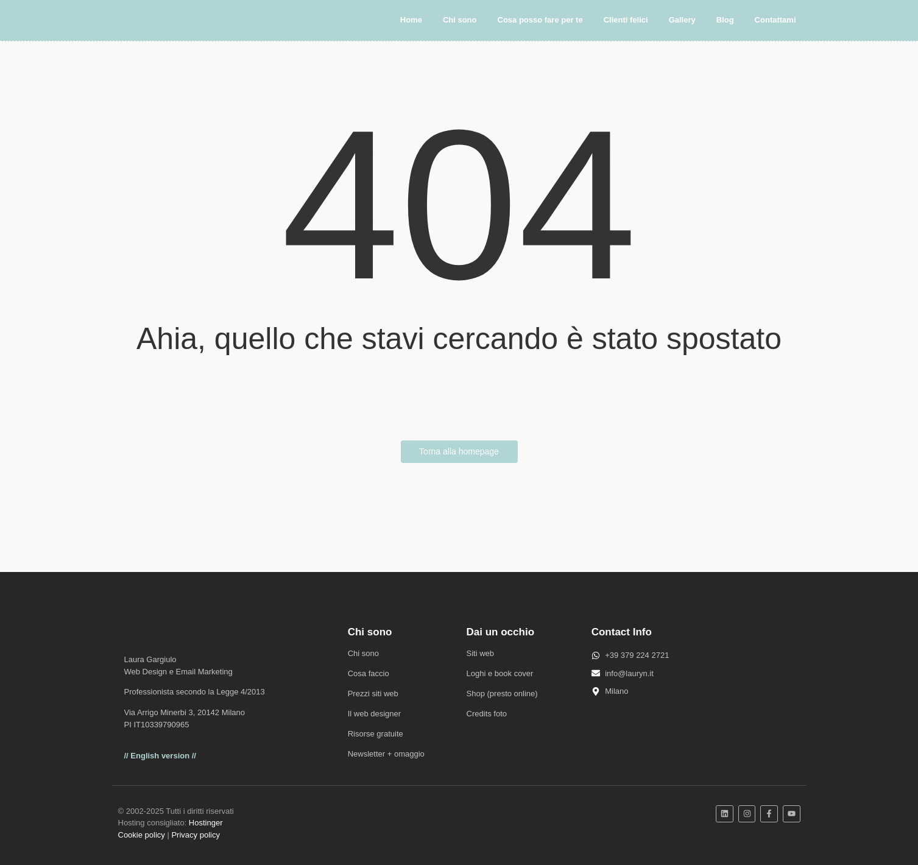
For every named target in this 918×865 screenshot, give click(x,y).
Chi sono (460, 19)
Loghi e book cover (500, 673)
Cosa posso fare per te (540, 19)
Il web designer (374, 713)
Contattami (775, 19)
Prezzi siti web (373, 693)
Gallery (682, 19)
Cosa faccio (368, 673)
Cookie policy (141, 834)
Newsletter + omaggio (386, 753)
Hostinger (206, 822)
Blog (725, 19)
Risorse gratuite (375, 733)
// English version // (160, 755)
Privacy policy (195, 834)
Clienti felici (626, 19)
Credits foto (487, 713)
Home (411, 19)
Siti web (481, 653)
